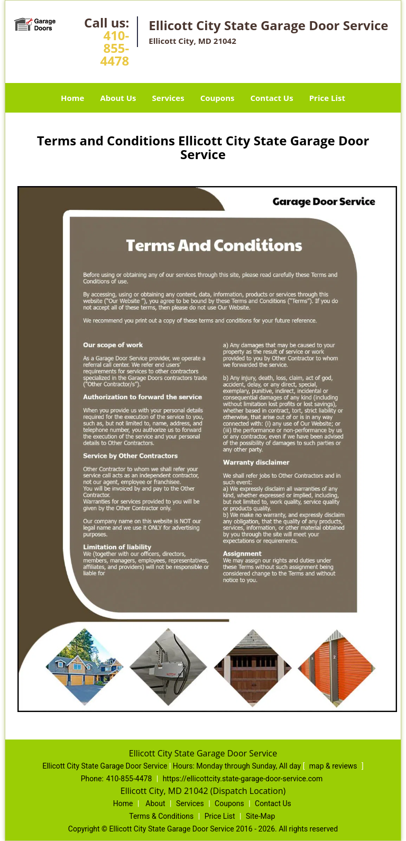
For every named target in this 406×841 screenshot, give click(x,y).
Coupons (217, 98)
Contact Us (271, 98)
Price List (327, 98)
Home (72, 98)
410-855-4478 (114, 47)
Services (168, 98)
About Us (118, 98)
